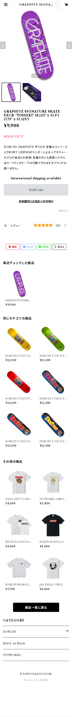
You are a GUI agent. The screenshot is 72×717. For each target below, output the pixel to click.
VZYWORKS (12, 655)
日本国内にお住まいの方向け (36, 201)
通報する (63, 210)
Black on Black (14, 643)
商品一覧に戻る (36, 607)
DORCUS (9, 631)
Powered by (36, 680)
